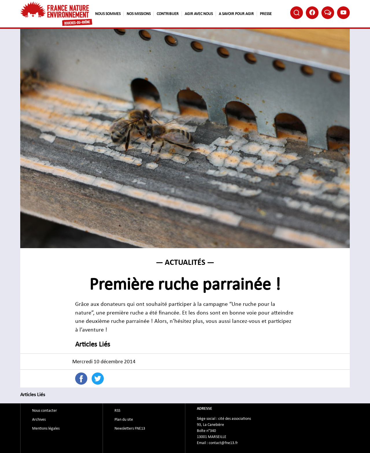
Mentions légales (46, 428)
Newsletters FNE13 (129, 428)
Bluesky (327, 12)
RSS (117, 410)
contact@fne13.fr (223, 442)
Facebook (312, 12)
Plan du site (123, 419)
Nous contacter (44, 410)
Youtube (343, 12)
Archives (39, 419)
